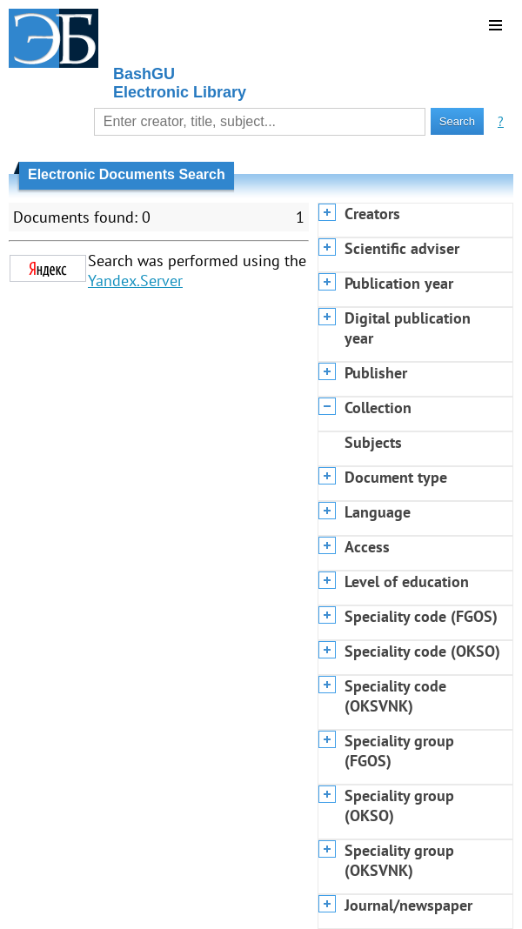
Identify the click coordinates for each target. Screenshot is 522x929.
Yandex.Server (135, 281)
